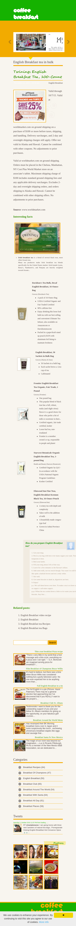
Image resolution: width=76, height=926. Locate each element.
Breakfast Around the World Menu (48, 720)
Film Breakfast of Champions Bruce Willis (44, 668)
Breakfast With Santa (35, 795)
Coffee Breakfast (25, 14)
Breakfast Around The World (39, 789)
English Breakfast (56, 83)
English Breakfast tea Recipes (35, 624)
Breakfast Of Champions (37, 772)
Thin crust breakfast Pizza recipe (49, 651)
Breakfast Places (33, 806)
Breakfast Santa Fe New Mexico (49, 737)
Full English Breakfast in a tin (50, 686)
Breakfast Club (32, 784)
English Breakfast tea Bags (34, 628)
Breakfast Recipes (34, 767)
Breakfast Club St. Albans (51, 703)
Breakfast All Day (33, 800)
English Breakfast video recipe (36, 615)
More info (44, 922)
